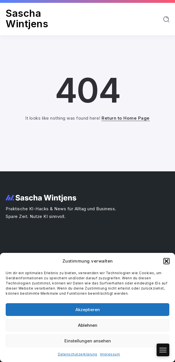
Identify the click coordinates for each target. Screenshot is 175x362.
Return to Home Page (126, 118)
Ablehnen (87, 325)
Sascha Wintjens (27, 18)
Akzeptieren (87, 309)
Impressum (110, 354)
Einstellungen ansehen (87, 341)
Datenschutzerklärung (77, 354)
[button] (166, 261)
